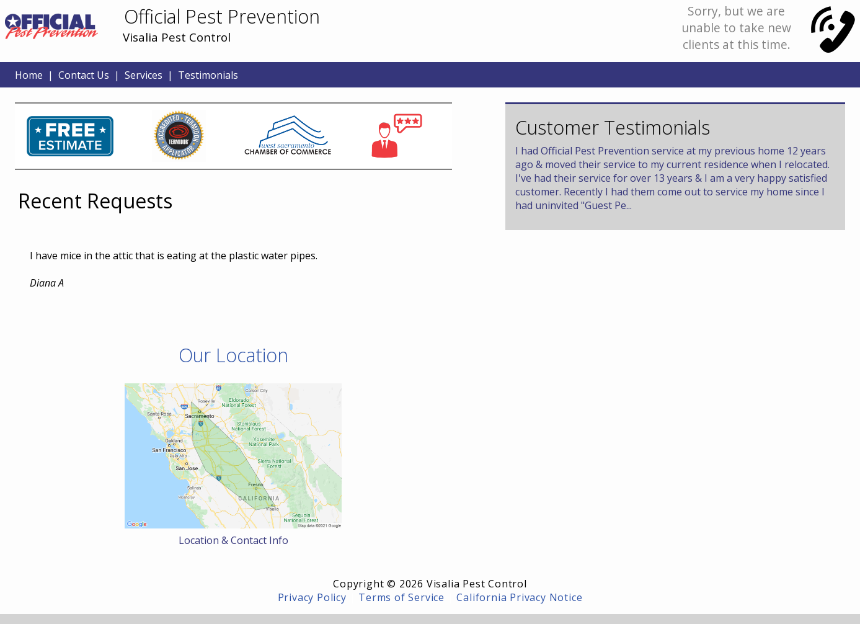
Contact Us (83, 75)
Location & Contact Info (233, 540)
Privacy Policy (312, 597)
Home (29, 75)
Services (143, 75)
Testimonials (208, 75)
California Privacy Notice (519, 597)
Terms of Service (401, 597)
